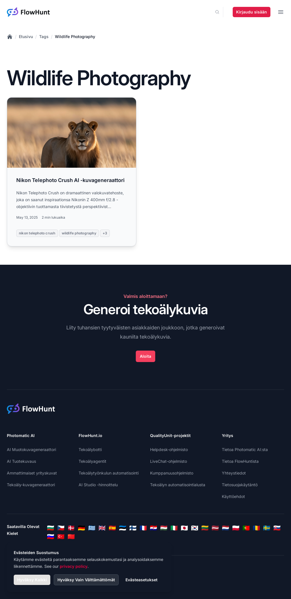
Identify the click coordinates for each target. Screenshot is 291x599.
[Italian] (174, 528)
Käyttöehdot (233, 496)
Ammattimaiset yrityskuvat (32, 472)
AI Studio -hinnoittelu (98, 484)
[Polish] (235, 528)
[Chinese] (71, 536)
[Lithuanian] (205, 528)
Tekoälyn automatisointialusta (177, 484)
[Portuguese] (246, 528)
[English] (102, 528)
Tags (44, 36)
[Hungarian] (163, 528)
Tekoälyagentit (92, 461)
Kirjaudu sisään (251, 11)
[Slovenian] (50, 536)
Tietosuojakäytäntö (240, 484)
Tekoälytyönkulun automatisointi (109, 472)
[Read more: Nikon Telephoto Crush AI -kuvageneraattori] (71, 172)
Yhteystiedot (234, 472)
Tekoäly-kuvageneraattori (31, 484)
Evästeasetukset (141, 579)
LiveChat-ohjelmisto (168, 461)
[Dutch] (225, 528)
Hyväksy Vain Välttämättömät (86, 579)
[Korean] (194, 528)
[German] (81, 528)
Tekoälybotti (90, 449)
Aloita (145, 356)
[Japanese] (184, 528)
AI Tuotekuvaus (21, 461)
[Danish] (71, 528)
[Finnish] (132, 528)
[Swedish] (266, 528)
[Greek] (91, 528)
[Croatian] (153, 528)
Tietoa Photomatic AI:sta (245, 449)
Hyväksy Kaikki (32, 579)
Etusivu (26, 36)
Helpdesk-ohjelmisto (169, 449)
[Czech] (60, 528)
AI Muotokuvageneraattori (31, 449)
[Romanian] (256, 528)
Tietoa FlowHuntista (240, 461)
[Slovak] (277, 528)
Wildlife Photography (75, 36)
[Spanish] (112, 528)
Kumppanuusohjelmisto (171, 472)
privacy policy (73, 566)
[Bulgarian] (50, 528)
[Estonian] (122, 528)
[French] (143, 528)
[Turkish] (60, 536)
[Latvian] (215, 528)
